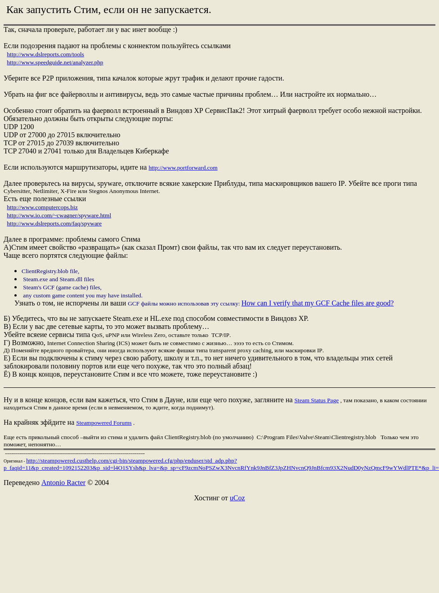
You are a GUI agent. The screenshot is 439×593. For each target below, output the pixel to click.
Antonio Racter (63, 482)
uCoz (237, 498)
